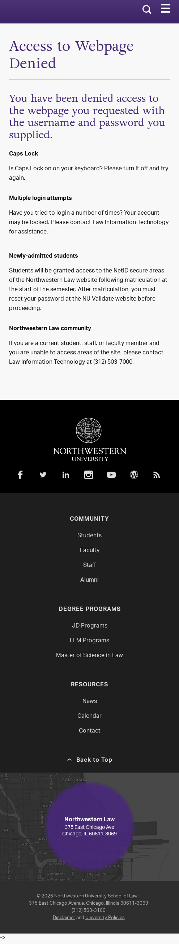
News (89, 702)
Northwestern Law (40, 12)
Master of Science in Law (89, 656)
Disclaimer (64, 918)
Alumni (89, 580)
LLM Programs (89, 641)
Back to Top (94, 760)
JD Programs (89, 626)
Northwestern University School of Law (96, 896)
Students (89, 536)
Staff (89, 566)
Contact (90, 731)
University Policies (105, 918)
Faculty (89, 551)
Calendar (89, 716)
